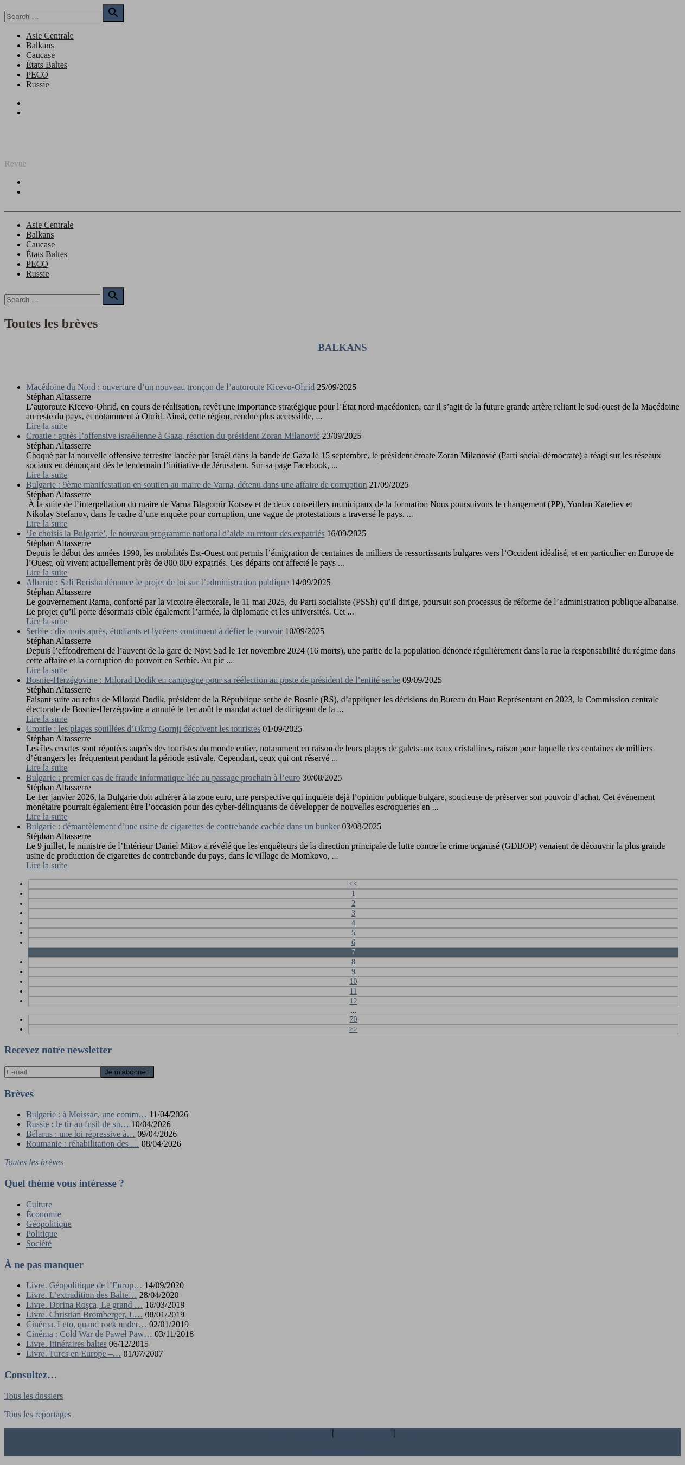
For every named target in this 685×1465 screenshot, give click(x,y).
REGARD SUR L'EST (44, 145)
